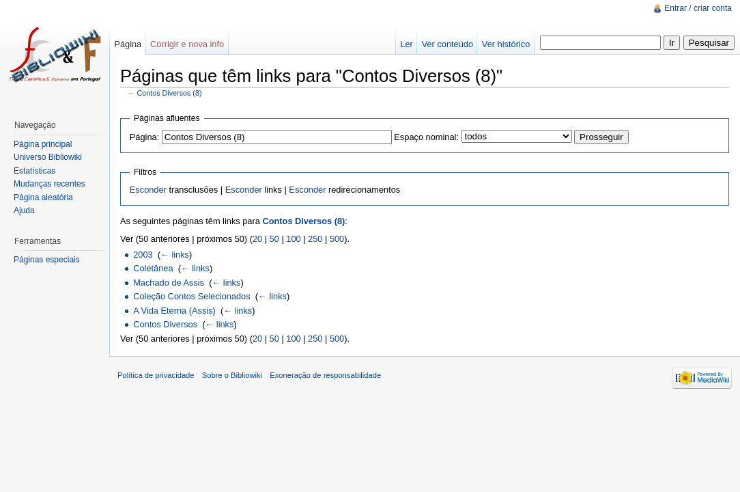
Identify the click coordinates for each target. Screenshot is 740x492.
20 (257, 239)
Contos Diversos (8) (169, 93)
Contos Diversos (165, 324)
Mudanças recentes (49, 184)
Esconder (148, 189)
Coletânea (153, 268)
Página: (144, 137)
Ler (406, 44)
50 (274, 239)
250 (315, 239)
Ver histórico (506, 44)
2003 (142, 254)
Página (127, 44)
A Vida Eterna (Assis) (174, 310)
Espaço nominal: (426, 137)
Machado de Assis (168, 282)
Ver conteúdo (447, 44)
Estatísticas (34, 171)
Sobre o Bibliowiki (232, 375)
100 (293, 239)
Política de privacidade (156, 375)
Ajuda (24, 210)
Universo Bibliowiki (48, 157)
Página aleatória (43, 197)
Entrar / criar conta (698, 8)
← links (174, 254)
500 (337, 239)
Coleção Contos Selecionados (191, 296)
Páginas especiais (47, 259)
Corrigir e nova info (187, 44)
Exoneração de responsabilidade (325, 375)
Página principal (43, 144)
